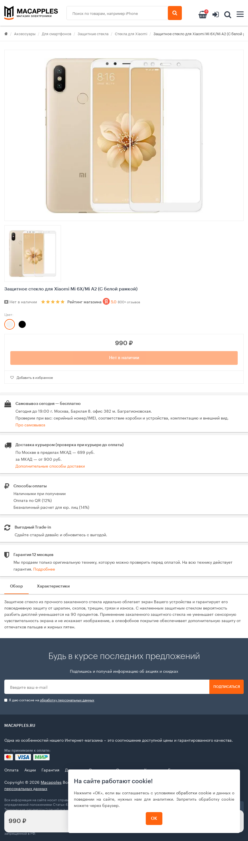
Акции (30, 769)
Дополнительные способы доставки (50, 465)
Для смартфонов (56, 33)
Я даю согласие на (49, 700)
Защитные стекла (93, 33)
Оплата (11, 769)
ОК (154, 818)
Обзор (16, 586)
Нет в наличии (124, 358)
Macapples (51, 782)
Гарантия (50, 769)
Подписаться (226, 686)
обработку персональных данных (67, 699)
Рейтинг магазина (103, 301)
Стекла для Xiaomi (131, 33)
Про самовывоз (30, 424)
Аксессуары (25, 33)
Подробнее (44, 568)
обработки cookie (193, 792)
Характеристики (53, 586)
